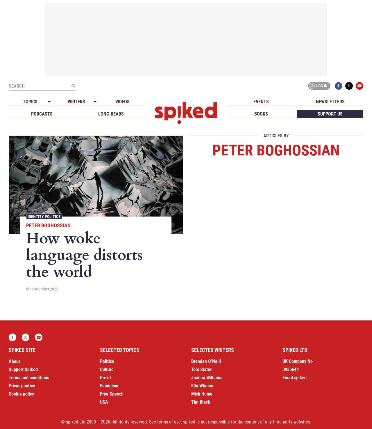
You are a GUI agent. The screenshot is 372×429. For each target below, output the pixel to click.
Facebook (338, 86)
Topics (30, 101)
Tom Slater (201, 369)
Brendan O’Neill (206, 361)
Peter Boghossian (48, 225)
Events (261, 101)
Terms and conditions (29, 377)
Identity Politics (44, 216)
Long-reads (111, 114)
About (14, 361)
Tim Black (200, 402)
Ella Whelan (202, 386)
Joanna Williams (206, 377)
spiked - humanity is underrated (186, 113)
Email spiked (294, 377)
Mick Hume (201, 394)
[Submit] (73, 85)
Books (261, 114)
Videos (122, 101)
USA (104, 402)
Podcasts (42, 114)
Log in (318, 86)
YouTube (359, 86)
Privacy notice (22, 386)
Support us (330, 114)
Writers (76, 101)
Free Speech (112, 394)
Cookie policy (21, 394)
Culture (107, 369)
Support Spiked (23, 369)
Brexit (105, 377)
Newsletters (330, 101)
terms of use (169, 422)
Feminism (109, 386)
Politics (107, 361)
